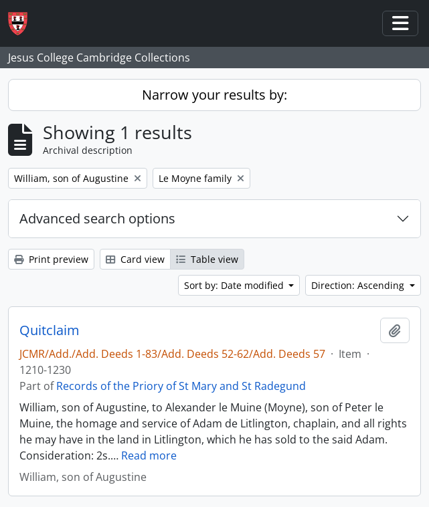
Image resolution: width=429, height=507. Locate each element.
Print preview (51, 259)
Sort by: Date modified (235, 285)
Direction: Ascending (359, 285)
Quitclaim (49, 330)
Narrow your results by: (214, 95)
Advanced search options (97, 218)
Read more (149, 455)
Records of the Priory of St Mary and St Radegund (181, 386)
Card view (135, 259)
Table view (207, 259)
